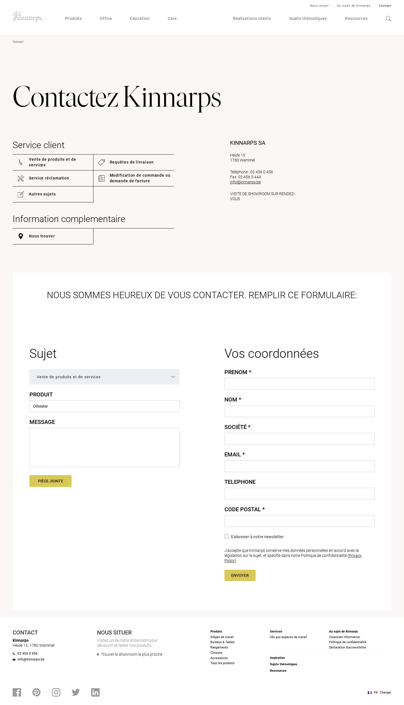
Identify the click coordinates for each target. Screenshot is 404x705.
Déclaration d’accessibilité (347, 647)
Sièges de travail (222, 637)
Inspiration (277, 658)
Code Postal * (244, 509)
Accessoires (219, 658)
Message (42, 422)
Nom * (232, 399)
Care (172, 18)
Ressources (356, 18)
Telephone (240, 482)
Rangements (219, 647)
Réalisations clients (252, 18)
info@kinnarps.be (245, 182)
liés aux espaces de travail (288, 637)
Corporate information (344, 637)
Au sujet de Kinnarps (353, 6)
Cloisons (216, 653)
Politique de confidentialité (347, 642)
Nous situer (319, 6)
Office (106, 18)
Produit (41, 394)
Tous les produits (222, 663)
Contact (385, 6)
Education (140, 18)
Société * (237, 427)
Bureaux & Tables (222, 642)
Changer (385, 692)
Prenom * (237, 372)
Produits (73, 18)
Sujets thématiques (308, 18)
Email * (234, 454)
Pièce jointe (50, 481)
